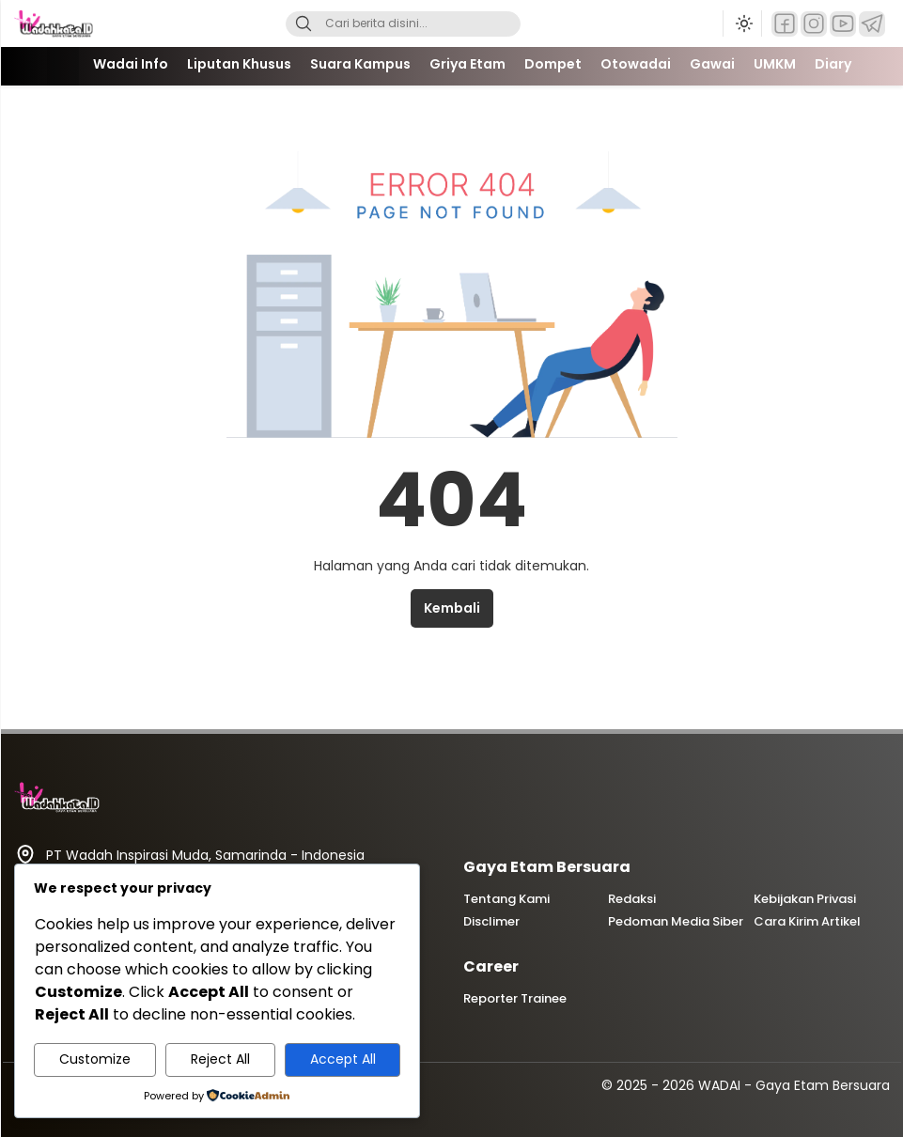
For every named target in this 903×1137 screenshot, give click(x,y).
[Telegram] (872, 24)
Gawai (712, 64)
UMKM (775, 64)
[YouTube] (843, 24)
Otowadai (635, 64)
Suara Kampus (360, 64)
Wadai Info (130, 64)
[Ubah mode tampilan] (742, 23)
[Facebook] (784, 24)
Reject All (220, 1059)
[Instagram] (814, 24)
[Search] (303, 24)
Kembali (452, 608)
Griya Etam (467, 64)
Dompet (553, 64)
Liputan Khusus (239, 64)
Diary (833, 64)
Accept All (343, 1059)
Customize (95, 1059)
